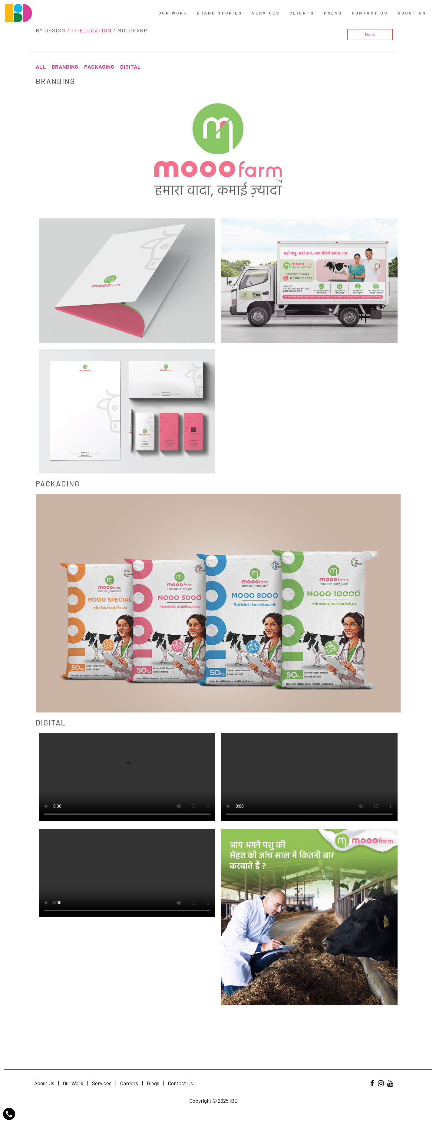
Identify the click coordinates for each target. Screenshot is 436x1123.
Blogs (153, 1083)
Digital (130, 67)
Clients (301, 13)
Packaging (99, 67)
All (41, 67)
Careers (129, 1083)
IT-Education (91, 30)
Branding (65, 67)
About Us (412, 13)
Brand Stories (219, 13)
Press (333, 13)
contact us (370, 13)
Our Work (172, 13)
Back (370, 34)
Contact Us (180, 1083)
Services (266, 13)
